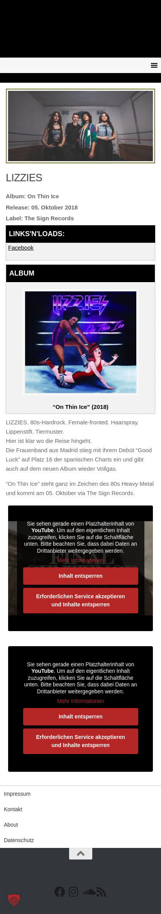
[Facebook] (59, 892)
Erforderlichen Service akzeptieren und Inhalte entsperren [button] (80, 600)
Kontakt (13, 809)
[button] (14, 900)
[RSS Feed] (101, 892)
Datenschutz (19, 840)
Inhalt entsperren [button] (81, 575)
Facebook (21, 247)
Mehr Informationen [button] (80, 560)
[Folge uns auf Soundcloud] (87, 892)
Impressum (17, 794)
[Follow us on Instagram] (73, 892)
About (11, 825)
